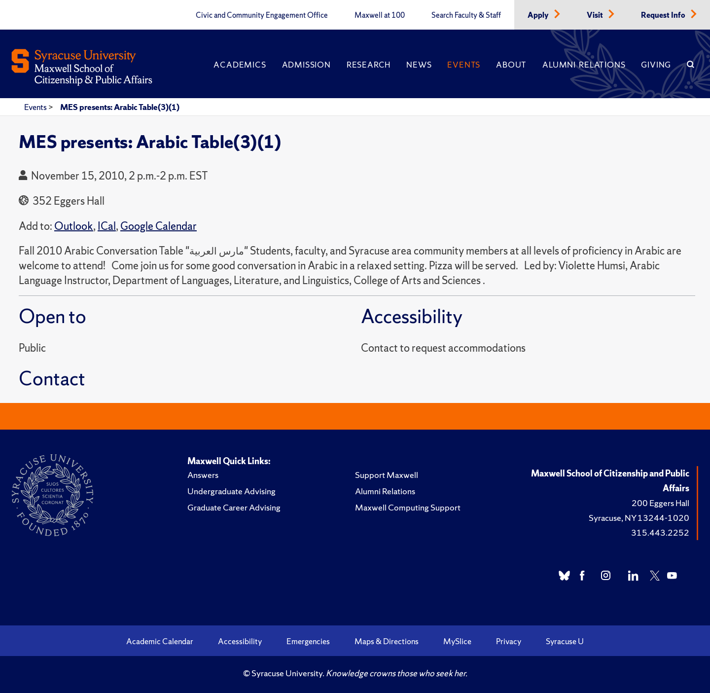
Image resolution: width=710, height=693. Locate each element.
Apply (539, 15)
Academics (239, 64)
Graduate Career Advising (234, 507)
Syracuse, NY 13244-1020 (639, 517)
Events (463, 64)
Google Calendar (158, 226)
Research (368, 64)
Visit (595, 15)
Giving (656, 64)
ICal (107, 226)
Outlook (73, 226)
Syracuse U (565, 641)
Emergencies (308, 641)
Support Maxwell (386, 474)
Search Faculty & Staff (466, 15)
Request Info (664, 15)
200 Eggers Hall (660, 503)
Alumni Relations (583, 64)
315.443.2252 (660, 532)
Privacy (508, 641)
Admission (306, 64)
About (511, 64)
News (418, 64)
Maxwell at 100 (380, 15)
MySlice (457, 641)
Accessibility (240, 641)
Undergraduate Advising (231, 491)
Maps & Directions (387, 641)
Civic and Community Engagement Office (262, 15)
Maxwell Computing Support (408, 507)
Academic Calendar (159, 641)
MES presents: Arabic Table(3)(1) (119, 107)
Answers (202, 474)
